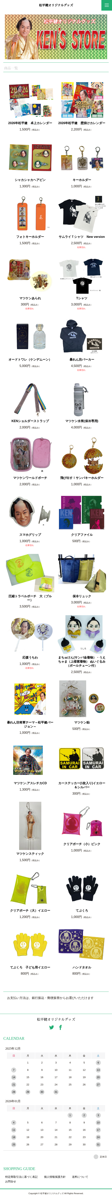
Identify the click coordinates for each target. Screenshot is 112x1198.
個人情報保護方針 (55, 1176)
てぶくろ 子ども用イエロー (30, 967)
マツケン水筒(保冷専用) (81, 421)
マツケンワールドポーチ (30, 478)
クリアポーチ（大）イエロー (30, 910)
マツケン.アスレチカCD (30, 783)
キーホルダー (82, 180)
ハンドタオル (82, 967)
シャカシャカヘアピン (30, 180)
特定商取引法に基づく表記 (21, 1176)
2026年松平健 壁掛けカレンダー (81, 123)
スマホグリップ (30, 534)
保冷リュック (82, 596)
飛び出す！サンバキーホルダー (82, 478)
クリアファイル (82, 534)
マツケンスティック (30, 853)
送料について (80, 1176)
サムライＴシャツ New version (82, 236)
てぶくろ (82, 910)
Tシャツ (81, 298)
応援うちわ (30, 657)
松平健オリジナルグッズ (56, 5)
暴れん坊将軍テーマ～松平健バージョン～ (30, 724)
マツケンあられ (30, 298)
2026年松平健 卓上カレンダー (30, 123)
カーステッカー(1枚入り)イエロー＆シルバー (81, 785)
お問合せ (10, 1181)
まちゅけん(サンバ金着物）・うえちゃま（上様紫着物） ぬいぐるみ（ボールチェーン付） (81, 661)
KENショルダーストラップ (30, 421)
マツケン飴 (82, 722)
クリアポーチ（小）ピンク (81, 844)
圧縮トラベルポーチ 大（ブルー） (30, 598)
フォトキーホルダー (30, 236)
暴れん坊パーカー (82, 359)
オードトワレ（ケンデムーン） (30, 359)
